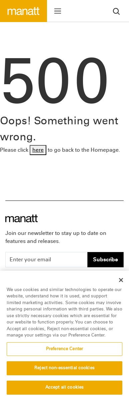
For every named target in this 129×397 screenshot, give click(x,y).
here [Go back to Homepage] (38, 150)
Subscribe (105, 259)
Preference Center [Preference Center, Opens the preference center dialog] (64, 352)
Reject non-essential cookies (64, 371)
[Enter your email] (46, 259)
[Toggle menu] (58, 11)
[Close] (121, 283)
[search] (116, 11)
